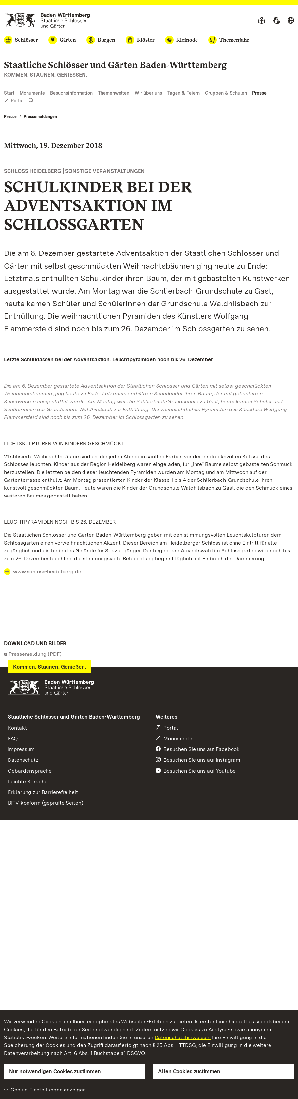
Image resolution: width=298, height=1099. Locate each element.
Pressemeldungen (40, 116)
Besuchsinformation (71, 93)
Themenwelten (113, 93)
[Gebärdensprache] (276, 20)
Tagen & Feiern (183, 93)
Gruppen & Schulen (226, 93)
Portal (14, 101)
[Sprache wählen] (291, 20)
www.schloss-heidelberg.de (47, 571)
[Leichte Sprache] (262, 20)
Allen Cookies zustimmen (189, 1071)
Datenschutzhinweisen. (183, 1037)
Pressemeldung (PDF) (35, 654)
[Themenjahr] (228, 40)
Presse (259, 93)
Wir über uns (148, 93)
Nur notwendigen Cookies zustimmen (55, 1071)
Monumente (32, 93)
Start (9, 93)
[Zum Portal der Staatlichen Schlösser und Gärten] (47, 20)
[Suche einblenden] (31, 100)
